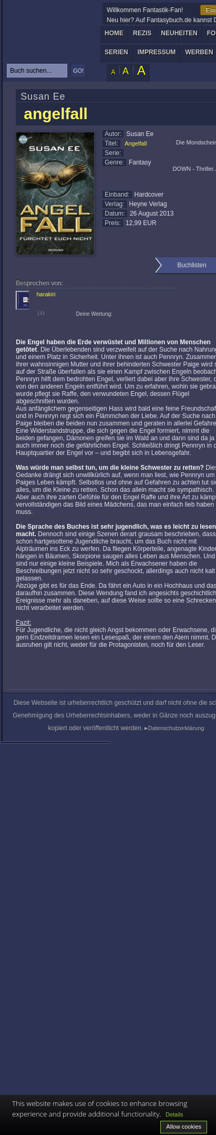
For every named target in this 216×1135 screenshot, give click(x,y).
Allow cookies (183, 1126)
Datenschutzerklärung (176, 728)
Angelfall (136, 143)
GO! (78, 70)
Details (174, 1114)
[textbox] (37, 70)
